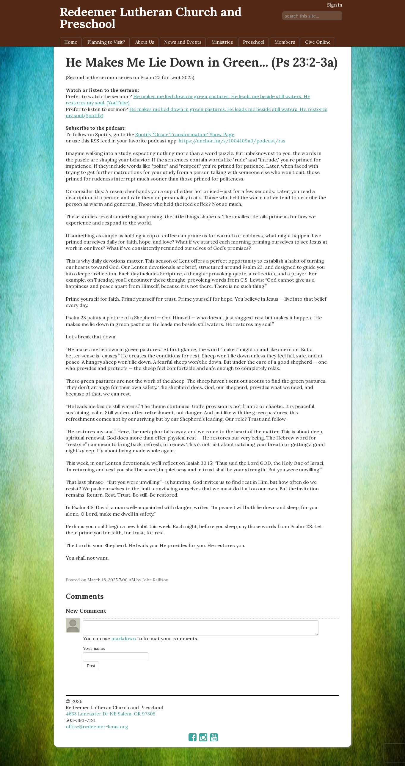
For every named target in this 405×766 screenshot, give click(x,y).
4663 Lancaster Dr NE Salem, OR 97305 (110, 714)
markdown (123, 638)
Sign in (334, 5)
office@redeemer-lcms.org (97, 726)
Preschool (253, 42)
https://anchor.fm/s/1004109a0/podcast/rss (232, 141)
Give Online (318, 42)
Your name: (94, 648)
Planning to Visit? (106, 42)
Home (70, 42)
